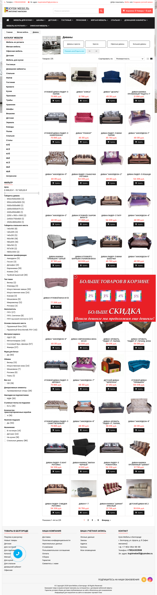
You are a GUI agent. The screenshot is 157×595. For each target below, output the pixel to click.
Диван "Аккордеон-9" (139, 421)
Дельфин (13, 265)
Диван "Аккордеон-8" (84, 421)
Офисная (8, 570)
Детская (10, 118)
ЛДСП (11, 337)
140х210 (12, 235)
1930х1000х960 (15, 205)
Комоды (10, 126)
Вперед (106, 520)
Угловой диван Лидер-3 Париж (56, 93)
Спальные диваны (17, 440)
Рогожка (12, 305)
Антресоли (11, 176)
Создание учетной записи (143, 2)
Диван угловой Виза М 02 (56, 298)
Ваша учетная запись (93, 531)
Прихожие (81, 20)
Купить (57, 101)
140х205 (12, 232)
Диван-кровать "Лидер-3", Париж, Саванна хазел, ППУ (111, 423)
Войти (127, 2)
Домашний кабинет (12, 566)
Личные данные (87, 537)
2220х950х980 (15, 212)
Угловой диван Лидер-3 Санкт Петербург (56, 422)
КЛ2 (8, 144)
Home (9, 77)
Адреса (83, 543)
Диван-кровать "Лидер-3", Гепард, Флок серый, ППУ (139, 341)
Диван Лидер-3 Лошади (139, 174)
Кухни (9, 91)
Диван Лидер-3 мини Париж (111, 134)
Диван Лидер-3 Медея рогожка (56, 505)
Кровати (10, 86)
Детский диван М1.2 (139, 504)
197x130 (12, 248)
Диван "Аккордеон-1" (139, 133)
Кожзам (12, 295)
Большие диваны (139, 44)
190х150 (12, 245)
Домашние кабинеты (135, 20)
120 (10, 383)
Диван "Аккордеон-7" (84, 380)
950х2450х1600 (16, 202)
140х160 (12, 228)
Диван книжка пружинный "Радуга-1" (139, 93)
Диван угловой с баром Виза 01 (84, 216)
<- (90, 51)
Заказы (83, 540)
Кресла (95, 44)
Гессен (11, 261)
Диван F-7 (84, 504)
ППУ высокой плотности (20, 319)
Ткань (11, 375)
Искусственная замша (19, 289)
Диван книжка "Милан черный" (84, 463)
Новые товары (10, 540)
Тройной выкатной (17, 275)
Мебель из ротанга (16, 25)
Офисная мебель (39, 25)
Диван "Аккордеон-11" (56, 174)
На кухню (13, 437)
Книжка (12, 271)
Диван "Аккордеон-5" (139, 256)
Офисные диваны (117, 44)
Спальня (10, 135)
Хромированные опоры (19, 390)
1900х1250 (13, 251)
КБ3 (8, 167)
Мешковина (14, 299)
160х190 (12, 238)
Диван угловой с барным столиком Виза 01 (84, 258)
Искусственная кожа (18, 292)
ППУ (11, 312)
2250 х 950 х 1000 (16, 215)
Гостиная (10, 82)
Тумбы (9, 100)
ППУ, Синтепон (15, 315)
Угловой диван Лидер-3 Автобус (56, 381)
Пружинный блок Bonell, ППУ (22, 329)
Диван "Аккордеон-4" (139, 215)
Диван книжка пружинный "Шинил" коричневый (139, 464)
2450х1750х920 (15, 218)
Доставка (46, 537)
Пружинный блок (17, 326)
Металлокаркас (16, 340)
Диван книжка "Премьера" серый (56, 257)
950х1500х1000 (15, 198)
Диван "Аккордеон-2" (111, 174)
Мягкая (7, 557)
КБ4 (8, 171)
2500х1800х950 (15, 222)
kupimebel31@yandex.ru (48, 2)
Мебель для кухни (23, 20)
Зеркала (10, 122)
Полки (9, 131)
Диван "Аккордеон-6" (56, 339)
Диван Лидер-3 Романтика (111, 463)
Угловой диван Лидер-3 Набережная (56, 134)
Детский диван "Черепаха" (111, 381)
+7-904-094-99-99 (131, 547)
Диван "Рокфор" (84, 133)
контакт (123, 531)
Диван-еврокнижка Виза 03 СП (83, 340)
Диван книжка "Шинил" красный (111, 505)
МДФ (11, 398)
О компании (47, 547)
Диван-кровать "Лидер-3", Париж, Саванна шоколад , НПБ (111, 341)
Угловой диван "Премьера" (139, 381)
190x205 (12, 242)
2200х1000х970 (15, 208)
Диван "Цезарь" (111, 92)
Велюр (11, 282)
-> (96, 51)
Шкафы (40, 20)
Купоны (83, 547)
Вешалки (10, 113)
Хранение (10, 104)
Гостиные (66, 20)
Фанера (12, 347)
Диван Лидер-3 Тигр (111, 215)
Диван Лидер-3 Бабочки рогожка (84, 175)
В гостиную (14, 430)
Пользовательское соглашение (56, 550)
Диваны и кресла (73, 44)
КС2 (8, 149)
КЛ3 (8, 153)
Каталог (7, 553)
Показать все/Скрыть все (74, 51)
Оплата (45, 553)
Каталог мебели (13, 37)
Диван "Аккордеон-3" (56, 215)
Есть (11, 406)
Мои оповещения (88, 550)
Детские (52, 20)
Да (10, 354)
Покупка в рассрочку (13, 537)
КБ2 (8, 158)
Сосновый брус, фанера (20, 344)
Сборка (45, 557)
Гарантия (46, 560)
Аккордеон (13, 258)
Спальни (115, 20)
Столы (9, 140)
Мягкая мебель (98, 20)
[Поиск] (78, 10)
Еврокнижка (14, 268)
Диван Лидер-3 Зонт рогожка (56, 463)
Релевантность (130, 58)
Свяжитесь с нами (50, 563)
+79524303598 (19, 2)
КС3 (8, 162)
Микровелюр (14, 302)
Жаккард (12, 286)
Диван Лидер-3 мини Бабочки (111, 257)
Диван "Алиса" (83, 92)
